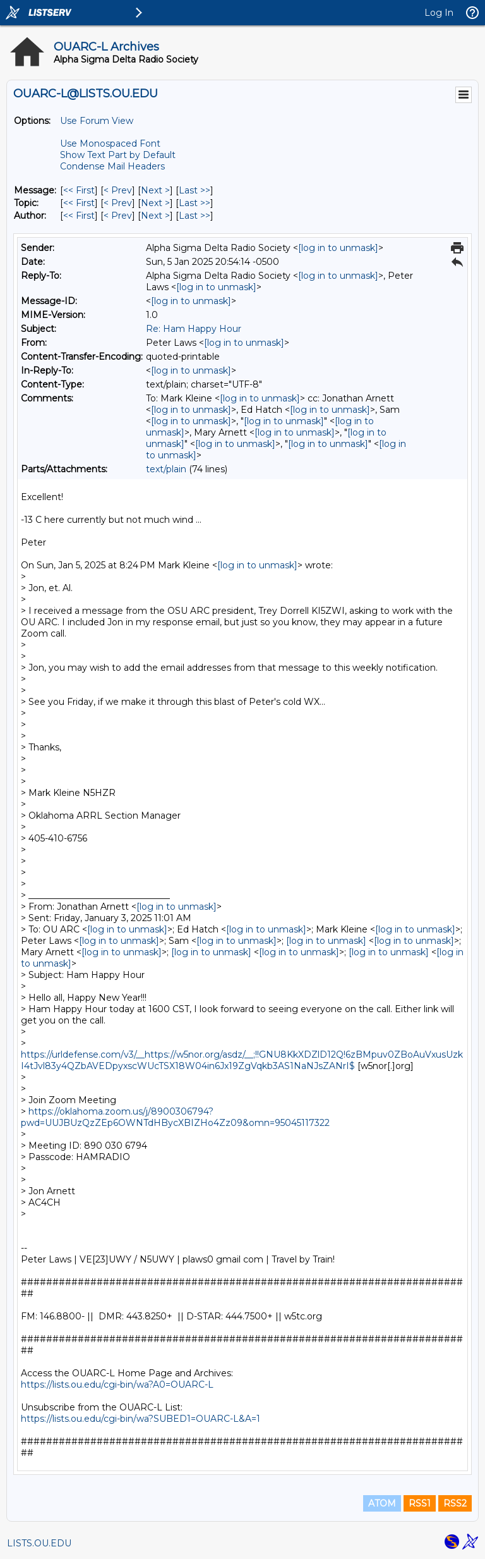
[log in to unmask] (338, 248)
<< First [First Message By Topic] (79, 203)
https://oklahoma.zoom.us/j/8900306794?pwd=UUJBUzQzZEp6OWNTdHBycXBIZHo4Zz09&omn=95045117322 (175, 1117)
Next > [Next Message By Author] (155, 215)
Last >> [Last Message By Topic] (194, 203)
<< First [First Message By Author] (79, 215)
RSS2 (455, 1503)
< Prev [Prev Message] (118, 190)
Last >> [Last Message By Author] (194, 215)
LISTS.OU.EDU (39, 1543)
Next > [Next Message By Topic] (155, 203)
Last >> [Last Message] (194, 190)
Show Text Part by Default (118, 155)
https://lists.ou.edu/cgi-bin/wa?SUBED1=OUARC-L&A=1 (140, 1418)
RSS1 (420, 1503)
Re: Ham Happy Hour (193, 328)
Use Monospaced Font (110, 143)
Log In (438, 12)
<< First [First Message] (79, 190)
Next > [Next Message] (155, 190)
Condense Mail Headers (112, 166)
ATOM (382, 1503)
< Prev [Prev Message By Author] (118, 215)
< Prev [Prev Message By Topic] (118, 203)
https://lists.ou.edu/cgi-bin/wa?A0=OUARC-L (117, 1384)
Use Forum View (96, 120)
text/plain (166, 469)
